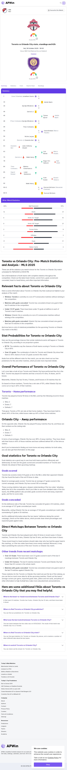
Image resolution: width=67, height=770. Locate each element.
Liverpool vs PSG (6, 669)
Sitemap (3, 716)
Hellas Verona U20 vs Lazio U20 (10, 689)
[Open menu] (63, 3)
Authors (3, 703)
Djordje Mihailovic (28, 106)
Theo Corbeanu (16, 121)
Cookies (3, 711)
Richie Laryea (29, 136)
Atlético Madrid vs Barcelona (9, 671)
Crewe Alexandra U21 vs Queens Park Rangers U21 (16, 691)
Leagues (3, 726)
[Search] (60, 3)
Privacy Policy (5, 709)
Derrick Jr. (30, 111)
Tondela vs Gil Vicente (7, 677)
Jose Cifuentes (17, 96)
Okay (48, 764)
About (3, 701)
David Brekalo (49, 130)
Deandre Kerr (29, 140)
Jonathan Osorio (28, 96)
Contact (3, 706)
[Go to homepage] (7, 3)
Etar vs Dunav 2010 (6, 683)
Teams (3, 729)
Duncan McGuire (49, 187)
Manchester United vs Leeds (9, 666)
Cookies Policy (53, 758)
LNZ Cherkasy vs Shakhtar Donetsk (11, 686)
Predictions (4, 723)
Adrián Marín (48, 102)
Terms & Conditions (7, 714)
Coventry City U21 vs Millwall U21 (10, 694)
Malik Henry (30, 157)
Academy (4, 734)
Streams (3, 731)
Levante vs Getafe (6, 674)
